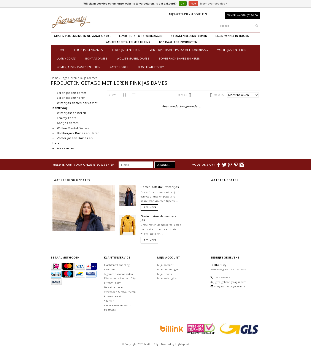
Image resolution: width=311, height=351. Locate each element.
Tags (64, 78)
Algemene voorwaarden (118, 274)
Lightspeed (182, 344)
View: (113, 95)
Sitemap (109, 300)
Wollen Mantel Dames (133, 58)
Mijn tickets (164, 274)
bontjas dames (96, 58)
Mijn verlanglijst (167, 278)
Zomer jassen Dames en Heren (78, 67)
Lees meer (149, 207)
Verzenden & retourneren (120, 291)
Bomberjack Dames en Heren (179, 58)
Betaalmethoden (114, 287)
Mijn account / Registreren (188, 14)
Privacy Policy (112, 282)
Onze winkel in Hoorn (118, 305)
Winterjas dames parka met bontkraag (179, 50)
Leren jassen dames (88, 50)
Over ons (109, 269)
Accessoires (119, 67)
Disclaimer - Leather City (120, 278)
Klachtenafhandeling (117, 264)
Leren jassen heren (126, 50)
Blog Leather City (151, 67)
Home (61, 50)
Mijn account (165, 264)
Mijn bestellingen (168, 269)
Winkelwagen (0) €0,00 (242, 15)
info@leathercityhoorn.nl (229, 286)
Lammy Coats (66, 58)
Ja (182, 3)
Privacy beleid (112, 296)
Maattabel (110, 309)
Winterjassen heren (232, 50)
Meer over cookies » (213, 3)
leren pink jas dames (83, 78)
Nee (193, 3)
